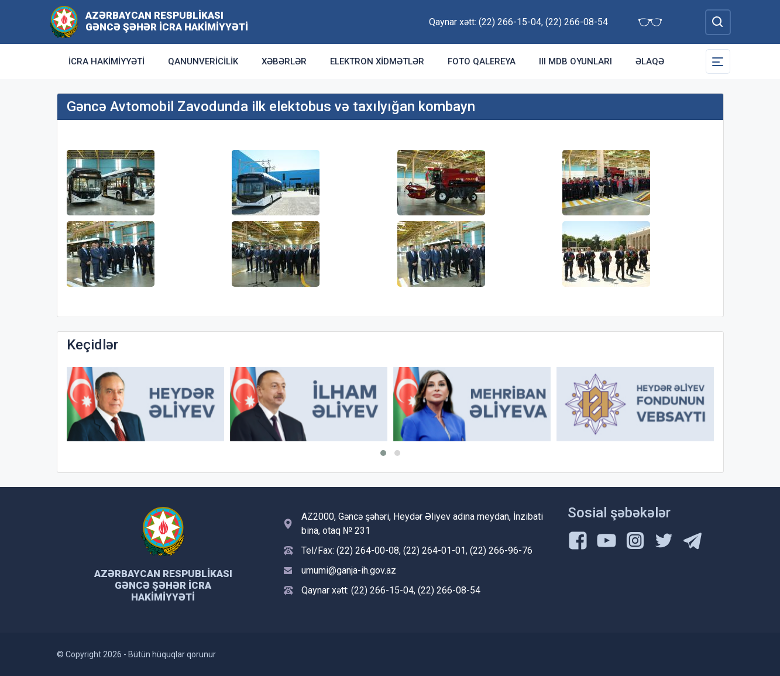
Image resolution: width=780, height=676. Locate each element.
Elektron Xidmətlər (377, 61)
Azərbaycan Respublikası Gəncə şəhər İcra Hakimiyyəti (166, 21)
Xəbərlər (284, 61)
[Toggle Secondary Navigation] (718, 61)
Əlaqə (649, 61)
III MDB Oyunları (575, 61)
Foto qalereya (482, 61)
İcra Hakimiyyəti (106, 61)
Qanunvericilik (203, 61)
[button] (383, 453)
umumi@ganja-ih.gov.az (348, 570)
